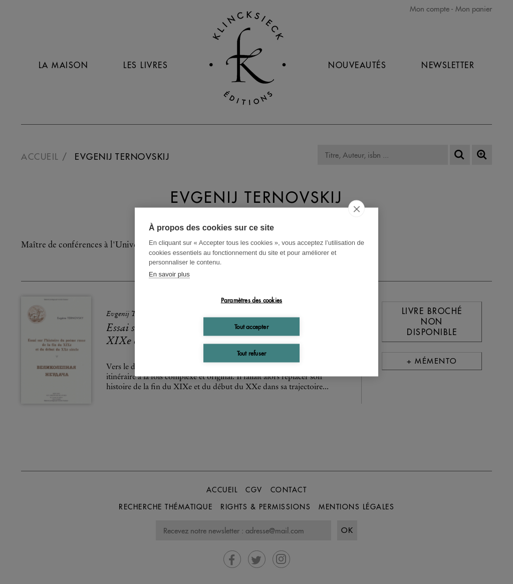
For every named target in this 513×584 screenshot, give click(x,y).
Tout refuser (251, 353)
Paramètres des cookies (251, 300)
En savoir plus (169, 273)
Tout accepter (251, 326)
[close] (356, 208)
